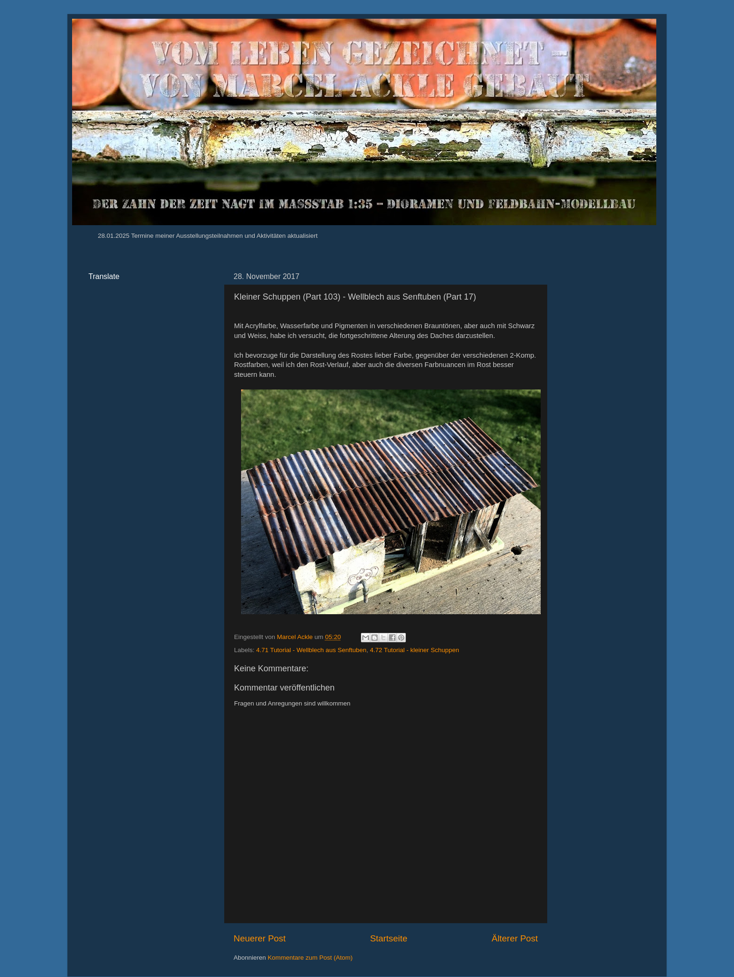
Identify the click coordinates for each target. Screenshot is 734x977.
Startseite (388, 938)
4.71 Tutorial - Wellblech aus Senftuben (311, 650)
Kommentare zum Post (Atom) (310, 957)
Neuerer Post (260, 938)
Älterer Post (515, 938)
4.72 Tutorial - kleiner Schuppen (414, 650)
